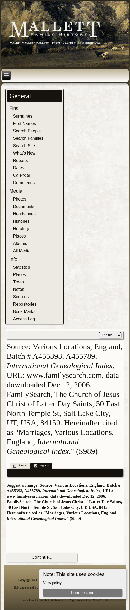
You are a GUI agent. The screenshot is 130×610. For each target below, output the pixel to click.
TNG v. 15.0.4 (99, 600)
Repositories (25, 304)
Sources (21, 297)
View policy (52, 583)
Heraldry (21, 228)
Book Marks (24, 311)
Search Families (28, 138)
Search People (27, 131)
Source (20, 466)
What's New (24, 153)
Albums (20, 243)
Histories (21, 221)
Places (19, 236)
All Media (22, 251)
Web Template (31, 600)
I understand (83, 592)
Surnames (22, 116)
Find (14, 108)
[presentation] (47, 537)
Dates (18, 168)
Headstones (24, 214)
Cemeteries (24, 182)
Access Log (24, 319)
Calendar (21, 175)
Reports (20, 160)
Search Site (24, 145)
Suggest (41, 466)
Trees (18, 282)
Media (16, 191)
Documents (24, 206)
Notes (18, 289)
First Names (24, 123)
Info (13, 259)
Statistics (21, 267)
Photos (19, 199)
